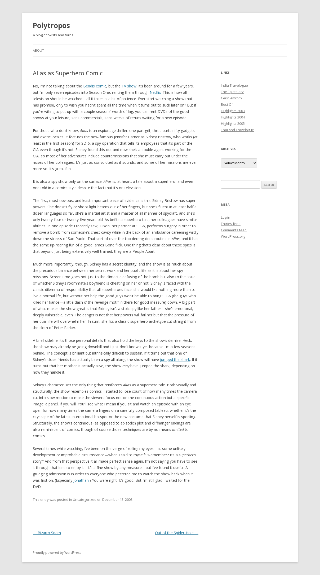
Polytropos (51, 25)
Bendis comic (94, 86)
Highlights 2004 (233, 117)
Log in (225, 217)
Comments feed (234, 230)
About (38, 50)
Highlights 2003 (233, 110)
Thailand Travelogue (237, 129)
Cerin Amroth (231, 98)
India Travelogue (234, 85)
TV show (129, 86)
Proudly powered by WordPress (57, 552)
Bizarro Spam (47, 532)
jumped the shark (175, 359)
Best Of (227, 104)
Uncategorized (84, 499)
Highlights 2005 (233, 123)
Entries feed (231, 223)
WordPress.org (233, 236)
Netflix (155, 92)
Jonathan (81, 480)
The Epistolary (232, 91)
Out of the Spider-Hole (176, 532)
